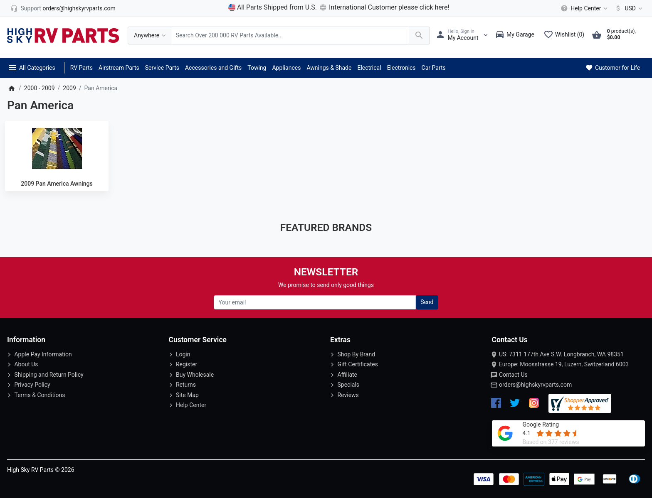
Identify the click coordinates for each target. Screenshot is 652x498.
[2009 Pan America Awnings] (57, 149)
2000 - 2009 (39, 88)
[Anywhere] (149, 35)
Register (186, 364)
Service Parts (162, 67)
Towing (256, 67)
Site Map (187, 395)
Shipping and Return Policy (48, 374)
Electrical (369, 67)
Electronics (401, 67)
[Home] (11, 88)
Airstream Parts (119, 67)
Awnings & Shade (328, 67)
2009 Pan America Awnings (56, 183)
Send (426, 302)
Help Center (191, 405)
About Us (26, 364)
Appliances (286, 67)
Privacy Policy (32, 384)
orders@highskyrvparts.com (535, 384)
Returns (186, 384)
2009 (69, 88)
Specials (348, 384)
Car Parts (434, 67)
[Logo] (63, 35)
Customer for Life (612, 67)
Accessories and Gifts (213, 67)
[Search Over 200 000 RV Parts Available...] (290, 35)
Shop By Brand (356, 354)
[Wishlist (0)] (565, 35)
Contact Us (513, 374)
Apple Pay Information (43, 354)
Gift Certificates (357, 364)
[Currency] (627, 8)
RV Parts (81, 67)
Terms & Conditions (39, 395)
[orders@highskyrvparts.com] (63, 8)
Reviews (347, 395)
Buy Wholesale (195, 374)
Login (183, 354)
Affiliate (347, 374)
